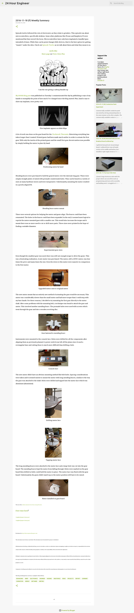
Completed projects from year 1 (23, 517)
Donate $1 (101, 80)
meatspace (57, 578)
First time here (22, 511)
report (78, 578)
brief (26, 578)
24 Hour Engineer (17, 3)
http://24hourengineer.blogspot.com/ (29, 533)
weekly (27, 581)
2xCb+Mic (53, 51)
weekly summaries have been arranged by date (32, 504)
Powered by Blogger (67, 610)
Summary (84, 578)
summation (19, 581)
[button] (17, 26)
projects (70, 578)
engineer (42, 578)
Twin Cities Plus (58, 54)
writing (41, 581)
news (64, 578)
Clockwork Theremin (60, 134)
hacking (49, 578)
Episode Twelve (48, 45)
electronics (34, 578)
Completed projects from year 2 (23, 520)
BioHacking (19, 578)
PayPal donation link (103, 68)
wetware (34, 581)
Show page (46, 54)
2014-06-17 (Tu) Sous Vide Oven (106, 173)
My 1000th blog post (23, 96)
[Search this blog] (123, 3)
